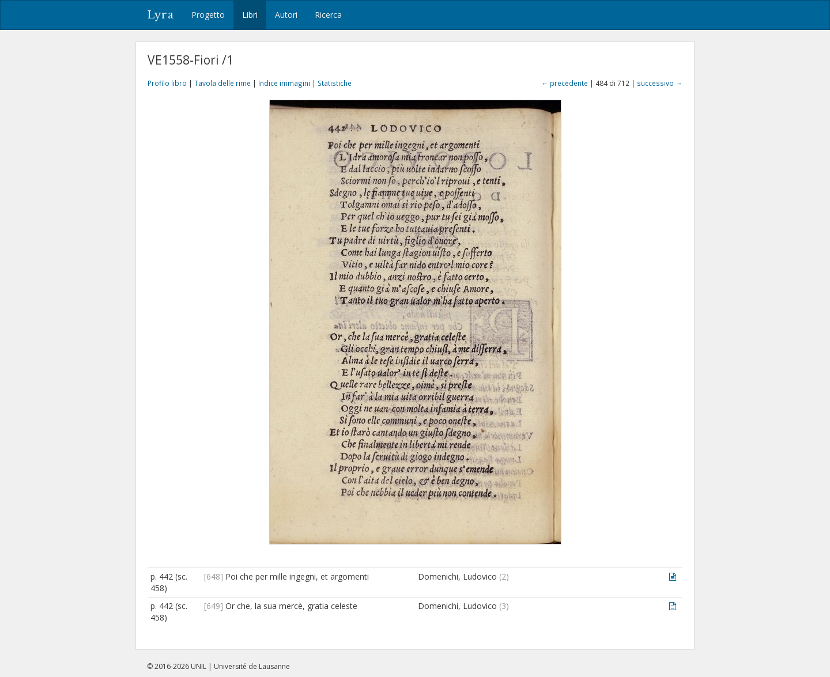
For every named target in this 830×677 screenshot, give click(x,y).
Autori (286, 14)
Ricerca (328, 14)
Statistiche (335, 83)
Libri (250, 14)
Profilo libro (167, 83)
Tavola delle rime (222, 83)
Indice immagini (284, 83)
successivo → (659, 83)
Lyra (160, 15)
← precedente (564, 83)
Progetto (208, 14)
